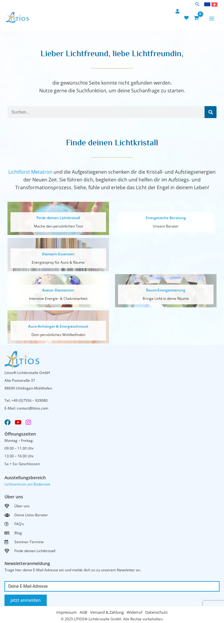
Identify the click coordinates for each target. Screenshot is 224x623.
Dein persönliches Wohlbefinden (58, 334)
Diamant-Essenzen (58, 253)
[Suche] (211, 112)
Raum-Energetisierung (165, 290)
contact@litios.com (32, 408)
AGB (83, 612)
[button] (197, 4)
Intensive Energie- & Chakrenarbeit (58, 298)
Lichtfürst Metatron (30, 172)
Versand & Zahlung (107, 612)
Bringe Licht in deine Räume (166, 298)
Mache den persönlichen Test (58, 226)
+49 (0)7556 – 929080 (29, 400)
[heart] (187, 18)
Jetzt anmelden (25, 600)
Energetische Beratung (166, 217)
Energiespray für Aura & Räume (58, 262)
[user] (178, 11)
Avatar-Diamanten (58, 290)
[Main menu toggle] (211, 18)
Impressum (66, 612)
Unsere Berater (166, 226)
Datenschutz (156, 612)
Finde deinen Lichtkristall (58, 217)
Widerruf (134, 612)
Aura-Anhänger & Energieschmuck (58, 326)
